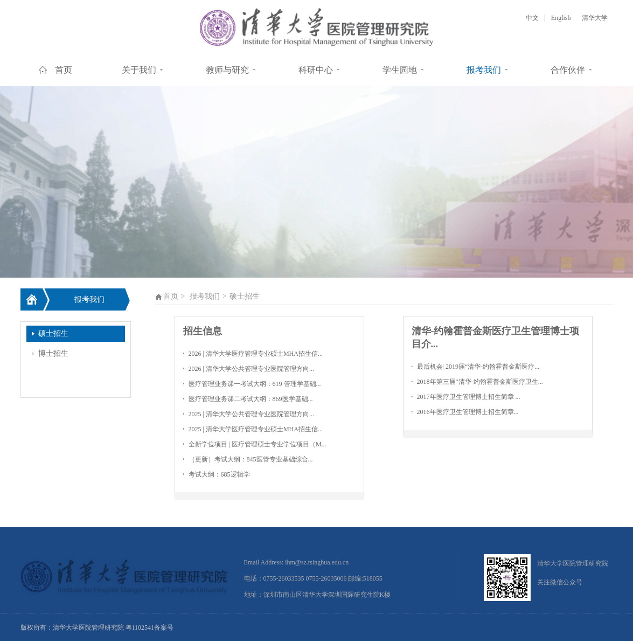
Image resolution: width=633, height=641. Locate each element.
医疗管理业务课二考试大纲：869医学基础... (251, 399)
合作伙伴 (568, 69)
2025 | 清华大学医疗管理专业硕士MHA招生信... (256, 429)
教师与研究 (227, 69)
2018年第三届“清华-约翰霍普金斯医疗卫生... (480, 381)
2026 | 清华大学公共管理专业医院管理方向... (251, 369)
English (561, 18)
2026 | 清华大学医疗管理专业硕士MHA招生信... (256, 353)
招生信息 (202, 331)
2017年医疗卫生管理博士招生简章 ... (468, 397)
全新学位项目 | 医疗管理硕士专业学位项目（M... (257, 444)
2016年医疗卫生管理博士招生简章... (468, 412)
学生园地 (399, 69)
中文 (532, 18)
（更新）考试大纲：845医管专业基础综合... (251, 459)
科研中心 (315, 69)
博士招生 (53, 353)
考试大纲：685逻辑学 (219, 474)
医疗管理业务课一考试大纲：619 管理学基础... (255, 384)
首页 (63, 69)
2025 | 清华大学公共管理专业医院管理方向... (251, 414)
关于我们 (139, 69)
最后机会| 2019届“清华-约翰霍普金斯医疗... (478, 366)
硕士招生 (53, 333)
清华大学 (595, 18)
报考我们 (484, 69)
